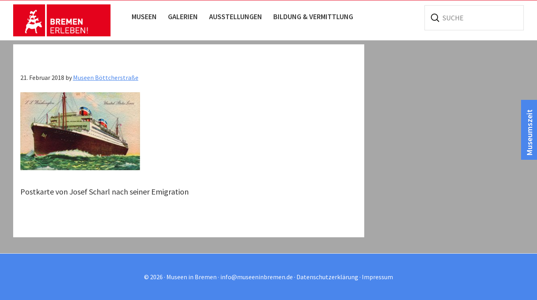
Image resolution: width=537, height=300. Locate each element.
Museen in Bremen (70, 20)
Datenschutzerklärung (327, 277)
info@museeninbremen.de (256, 277)
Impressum (377, 277)
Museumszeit (529, 132)
